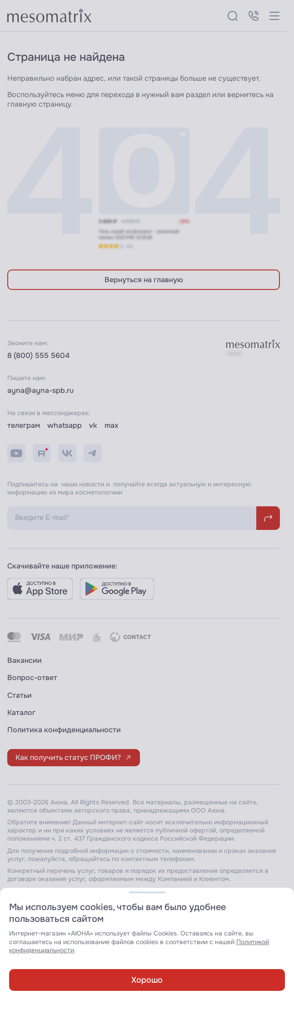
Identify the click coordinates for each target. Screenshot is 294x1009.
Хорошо (147, 980)
